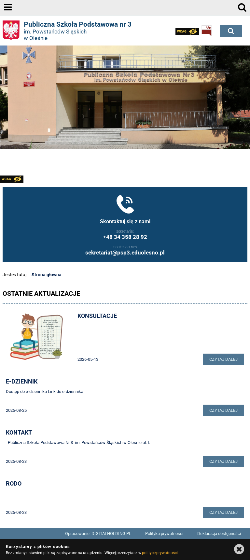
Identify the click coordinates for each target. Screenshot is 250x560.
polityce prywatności (160, 553)
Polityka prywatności (164, 533)
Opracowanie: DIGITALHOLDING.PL (98, 533)
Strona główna (47, 274)
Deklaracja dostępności (219, 533)
